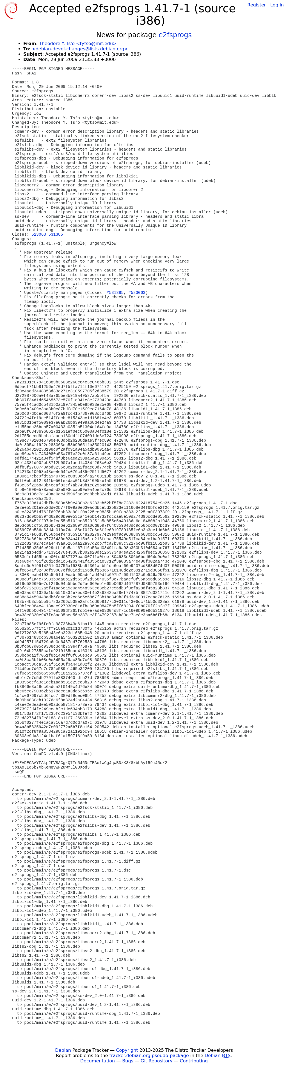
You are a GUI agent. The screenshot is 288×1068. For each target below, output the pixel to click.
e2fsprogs (175, 35)
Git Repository (156, 1061)
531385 (56, 234)
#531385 (115, 293)
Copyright (127, 1050)
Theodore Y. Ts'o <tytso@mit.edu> (78, 43)
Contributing (194, 1061)
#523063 (137, 293)
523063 (38, 234)
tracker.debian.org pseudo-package (149, 1055)
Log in (277, 5)
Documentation (97, 1061)
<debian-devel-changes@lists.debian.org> (80, 48)
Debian (63, 1050)
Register (256, 5)
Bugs (127, 1061)
